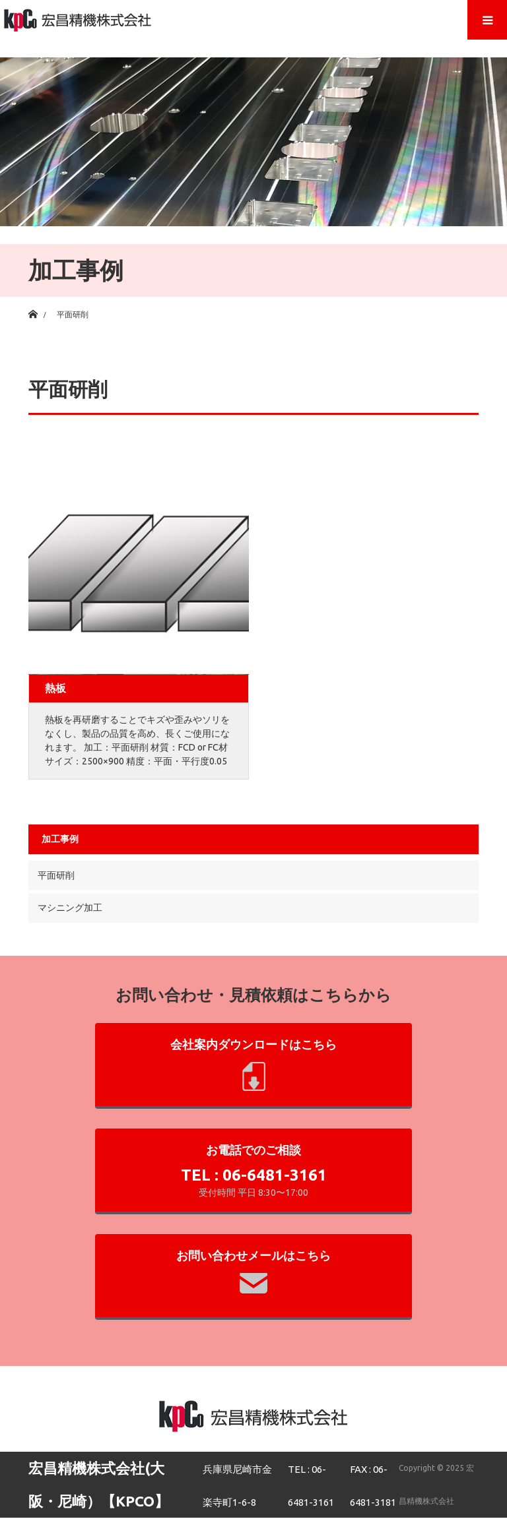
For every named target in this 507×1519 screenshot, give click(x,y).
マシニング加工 (70, 907)
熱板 (55, 688)
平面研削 (56, 875)
